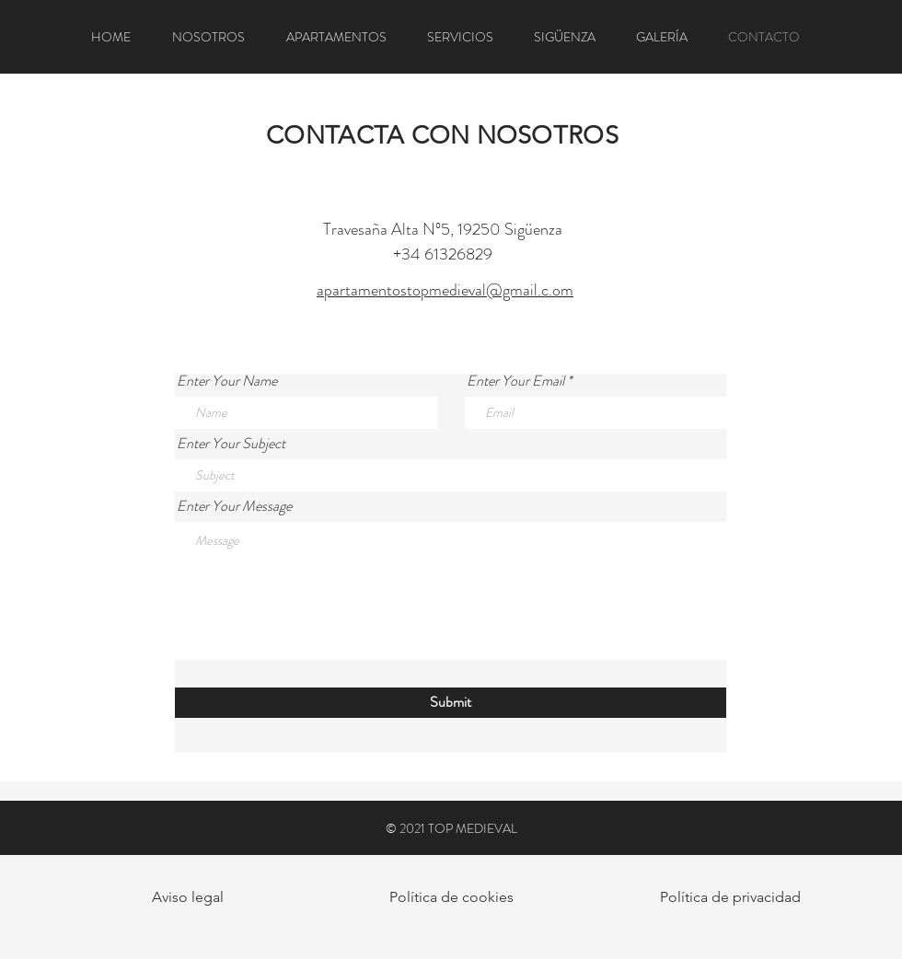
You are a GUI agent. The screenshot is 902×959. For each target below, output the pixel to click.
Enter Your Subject (231, 443)
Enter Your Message (234, 506)
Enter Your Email (515, 381)
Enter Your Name (227, 381)
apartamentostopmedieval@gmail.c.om (445, 290)
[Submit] (450, 702)
